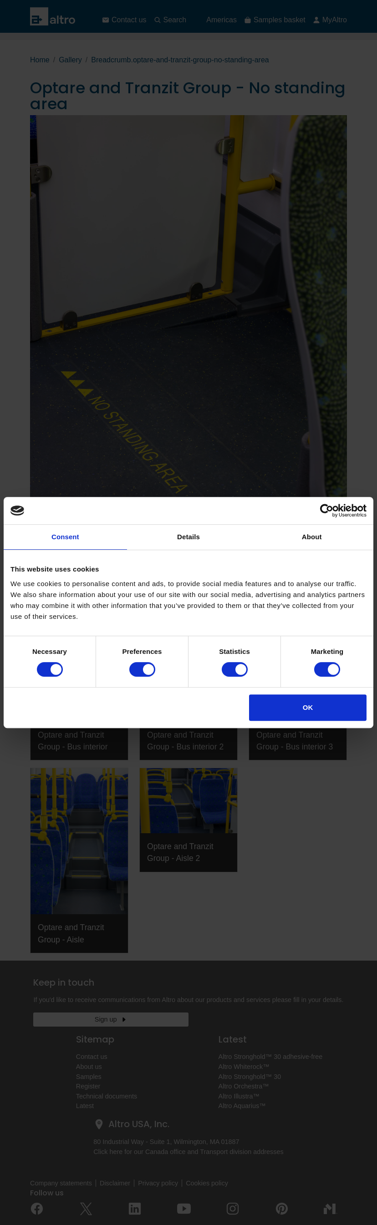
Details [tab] (188, 537)
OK (308, 707)
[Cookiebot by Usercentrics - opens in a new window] (327, 510)
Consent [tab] (65, 537)
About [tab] (312, 537)
